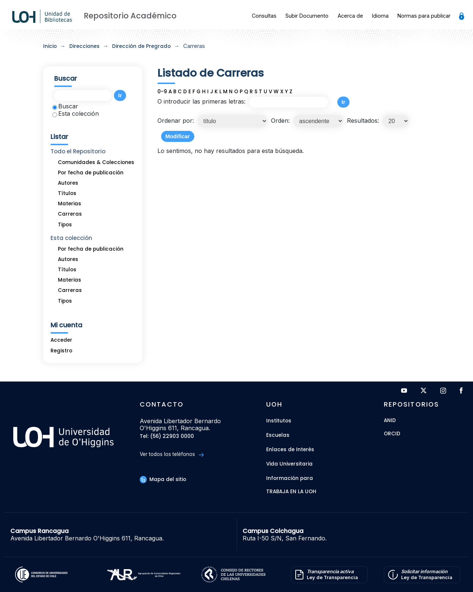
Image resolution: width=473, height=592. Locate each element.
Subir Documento (306, 16)
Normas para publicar (424, 16)
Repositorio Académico (130, 15)
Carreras (70, 213)
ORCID (392, 434)
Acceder (61, 340)
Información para (289, 478)
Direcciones (84, 46)
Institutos (278, 420)
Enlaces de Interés (290, 449)
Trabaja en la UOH (291, 492)
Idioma (380, 16)
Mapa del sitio (163, 479)
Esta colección (75, 113)
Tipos (65, 224)
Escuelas (277, 435)
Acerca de (350, 16)
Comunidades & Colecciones (96, 162)
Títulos (67, 193)
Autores (68, 183)
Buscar (65, 106)
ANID (390, 421)
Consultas (264, 16)
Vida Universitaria (289, 463)
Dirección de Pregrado (141, 46)
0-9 (162, 91)
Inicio (50, 46)
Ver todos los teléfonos (172, 454)
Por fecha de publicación (91, 172)
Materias (69, 203)
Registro (61, 350)
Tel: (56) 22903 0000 (167, 436)
